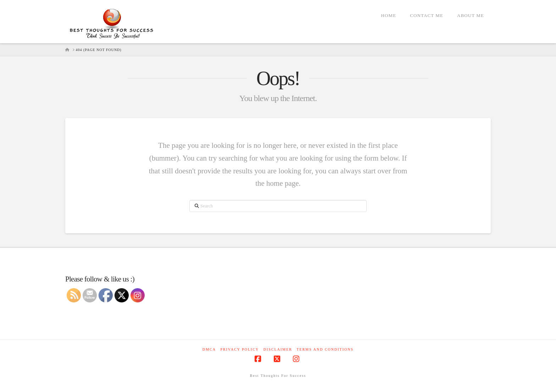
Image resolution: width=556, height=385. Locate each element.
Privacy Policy (239, 349)
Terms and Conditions (325, 349)
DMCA (209, 349)
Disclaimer (277, 349)
